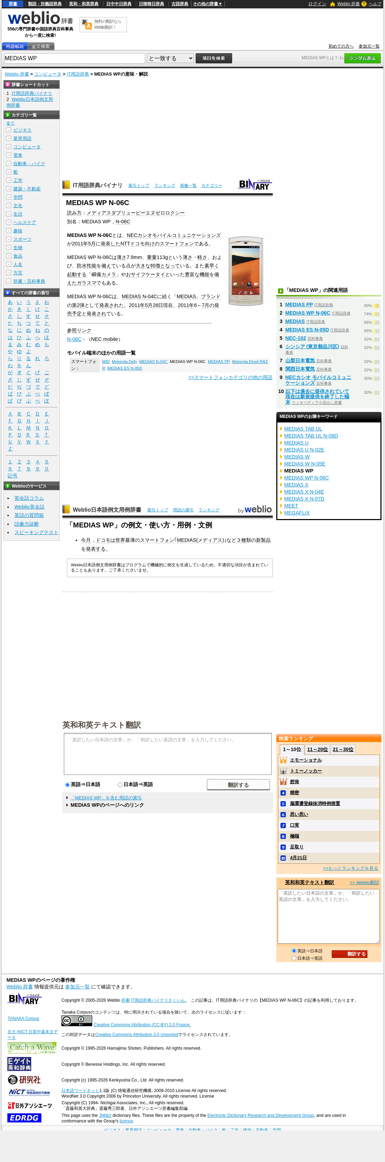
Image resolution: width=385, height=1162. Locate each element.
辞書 (13, 3)
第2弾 (78, 305)
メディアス (210, 540)
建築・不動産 (27, 188)
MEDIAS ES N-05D (124, 368)
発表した (110, 243)
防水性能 (86, 265)
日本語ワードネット (80, 1090)
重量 (152, 257)
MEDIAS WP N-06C (307, 313)
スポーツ (22, 239)
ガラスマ (86, 283)
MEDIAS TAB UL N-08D (311, 436)
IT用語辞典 (78, 74)
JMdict (105, 1115)
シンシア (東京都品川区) (312, 346)
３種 (241, 540)
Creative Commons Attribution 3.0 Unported (136, 1034)
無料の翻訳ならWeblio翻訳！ (107, 24)
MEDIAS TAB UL (303, 429)
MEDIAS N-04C (139, 296)
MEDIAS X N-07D (304, 499)
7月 (205, 305)
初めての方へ (341, 46)
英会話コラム (29, 498)
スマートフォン (177, 243)
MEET (291, 506)
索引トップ (138, 185)
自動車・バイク (29, 163)
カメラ (108, 274)
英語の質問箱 (29, 515)
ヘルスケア (24, 222)
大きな (143, 265)
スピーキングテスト (36, 532)
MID (106, 361)
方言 (17, 272)
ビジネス (22, 130)
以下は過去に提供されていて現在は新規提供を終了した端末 (317, 396)
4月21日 (298, 857)
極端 (294, 836)
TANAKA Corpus (23, 1018)
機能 (204, 274)
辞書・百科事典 (29, 281)
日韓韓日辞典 (151, 3)
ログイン (317, 3)
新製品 (263, 540)
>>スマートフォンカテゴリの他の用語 (230, 377)
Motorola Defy (124, 361)
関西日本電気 (300, 369)
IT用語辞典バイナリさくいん (158, 1000)
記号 (13, 475)
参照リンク (79, 330)
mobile (110, 339)
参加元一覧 (369, 46)
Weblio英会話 (29, 507)
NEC (96, 339)
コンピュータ (47, 74)
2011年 (186, 305)
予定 (77, 313)
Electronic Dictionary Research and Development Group (260, 1115)
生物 (17, 247)
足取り (297, 846)
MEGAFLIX (297, 513)
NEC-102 (295, 338)
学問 (17, 197)
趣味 (17, 230)
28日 (158, 305)
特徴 (155, 265)
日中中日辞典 (118, 3)
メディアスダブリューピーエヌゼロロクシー (136, 213)
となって (170, 265)
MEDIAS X (296, 485)
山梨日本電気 (300, 360)
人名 (17, 264)
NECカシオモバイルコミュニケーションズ (174, 235)
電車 (17, 155)
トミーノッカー (306, 771)
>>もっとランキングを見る (350, 868)
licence (126, 1121)
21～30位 (343, 749)
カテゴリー (211, 185)
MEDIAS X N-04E (304, 492)
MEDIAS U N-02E (304, 450)
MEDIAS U (296, 443)
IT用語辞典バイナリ (98, 185)
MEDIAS (186, 296)
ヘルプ (375, 3)
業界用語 (22, 138)
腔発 (294, 781)
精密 (294, 792)
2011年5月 (84, 243)
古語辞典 (179, 3)
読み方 (74, 213)
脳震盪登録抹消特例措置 (315, 803)
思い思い (299, 814)
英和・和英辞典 (84, 3)
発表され (109, 305)
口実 (294, 825)
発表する (96, 549)
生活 (17, 214)
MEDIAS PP (219, 361)
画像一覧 (188, 185)
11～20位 (317, 749)
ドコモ (103, 540)
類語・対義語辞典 (45, 3)
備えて (108, 265)
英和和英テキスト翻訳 (101, 724)
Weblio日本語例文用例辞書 (107, 510)
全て (10, 123)
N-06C (123, 221)
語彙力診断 (26, 524)
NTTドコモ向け (137, 243)
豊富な (192, 274)
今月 (86, 540)
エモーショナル (306, 760)
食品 (17, 256)
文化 (17, 205)
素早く (211, 265)
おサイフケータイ (145, 274)
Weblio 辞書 (348, 3)
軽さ (202, 257)
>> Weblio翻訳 (364, 882)
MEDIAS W (297, 457)
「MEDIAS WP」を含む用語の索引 (106, 797)
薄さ (122, 257)
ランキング (164, 185)
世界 (120, 540)
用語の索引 (183, 509)
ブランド (211, 296)
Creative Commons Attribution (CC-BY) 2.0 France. (142, 1024)
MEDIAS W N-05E (305, 464)
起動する (77, 274)
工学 (17, 180)
